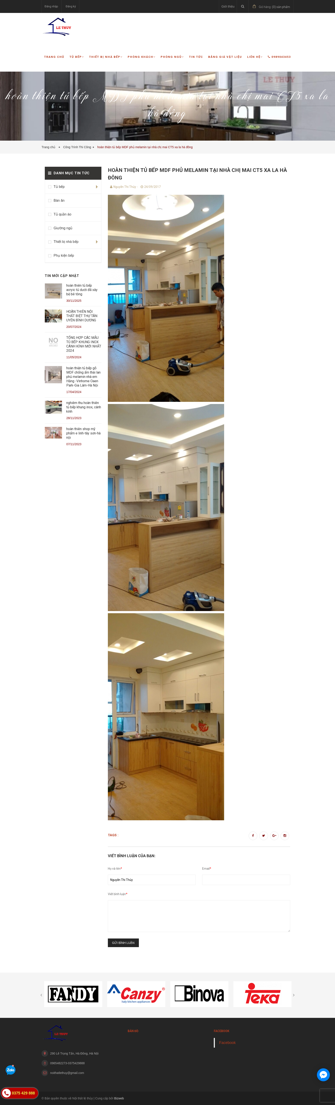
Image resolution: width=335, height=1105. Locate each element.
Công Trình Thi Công (77, 147)
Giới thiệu (227, 6)
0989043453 (279, 56)
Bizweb (119, 1098)
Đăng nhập (51, 6)
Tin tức (196, 56)
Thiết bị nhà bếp (106, 56)
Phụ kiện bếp (64, 255)
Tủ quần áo (62, 214)
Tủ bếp (77, 56)
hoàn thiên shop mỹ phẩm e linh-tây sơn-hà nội (83, 433)
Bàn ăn (59, 200)
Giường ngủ (63, 228)
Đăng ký (71, 6)
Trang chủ (54, 56)
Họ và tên (115, 868)
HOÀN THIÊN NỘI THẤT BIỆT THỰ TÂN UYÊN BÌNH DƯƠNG (81, 316)
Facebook (227, 1043)
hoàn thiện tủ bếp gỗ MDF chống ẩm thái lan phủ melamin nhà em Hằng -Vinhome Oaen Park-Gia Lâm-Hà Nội (83, 376)
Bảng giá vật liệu (225, 56)
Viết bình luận (117, 894)
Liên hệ (255, 56)
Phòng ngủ (172, 56)
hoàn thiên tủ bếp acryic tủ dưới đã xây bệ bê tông (82, 289)
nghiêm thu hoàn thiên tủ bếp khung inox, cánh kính (83, 407)
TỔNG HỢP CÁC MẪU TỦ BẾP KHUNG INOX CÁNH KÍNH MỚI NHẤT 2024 (83, 344)
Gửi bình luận (123, 943)
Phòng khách (141, 56)
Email (206, 868)
